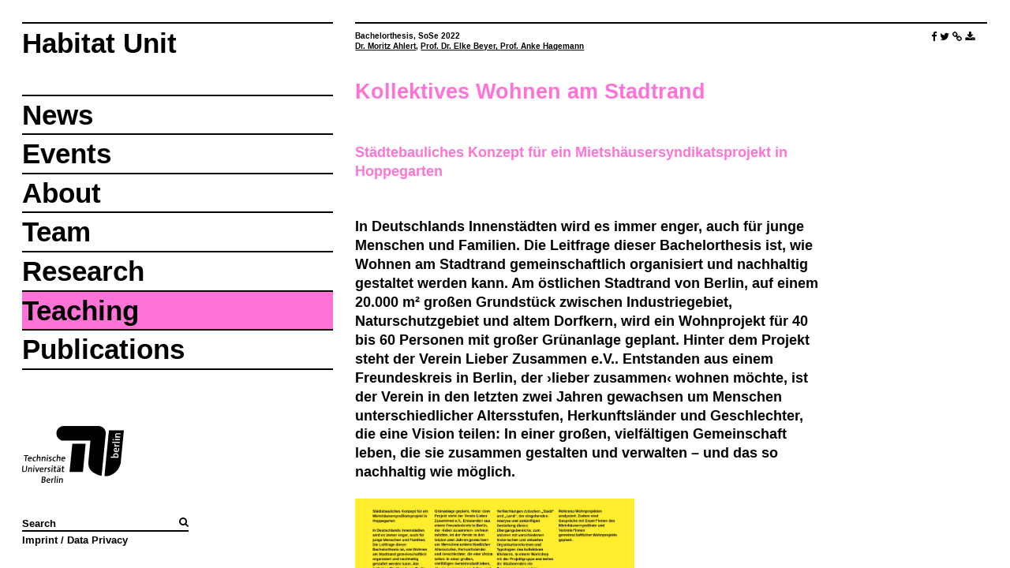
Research (83, 271)
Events (66, 153)
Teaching (80, 310)
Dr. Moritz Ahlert (385, 46)
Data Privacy (97, 539)
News (57, 114)
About (61, 192)
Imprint (40, 539)
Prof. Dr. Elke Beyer (458, 46)
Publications (103, 349)
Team (56, 231)
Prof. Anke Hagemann (542, 46)
